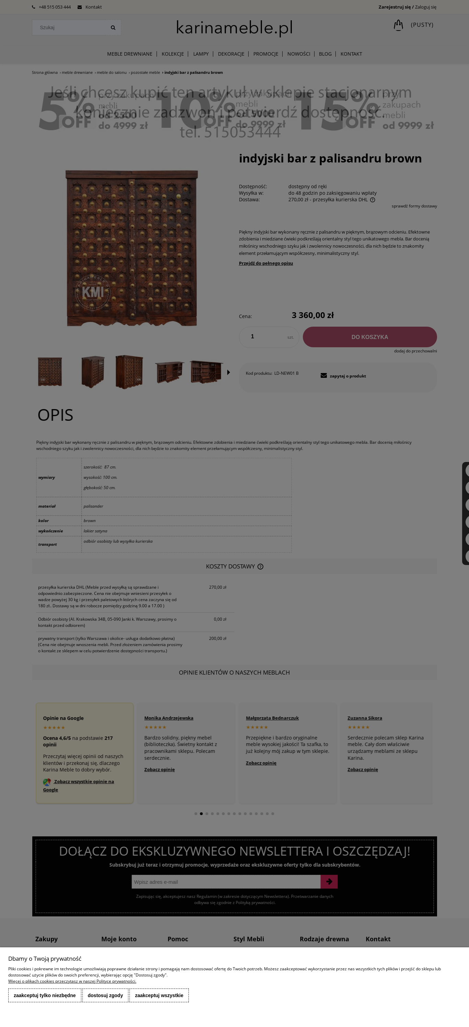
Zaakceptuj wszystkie (159, 995)
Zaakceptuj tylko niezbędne (45, 995)
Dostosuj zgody (105, 995)
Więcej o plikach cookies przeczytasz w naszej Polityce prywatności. (72, 981)
